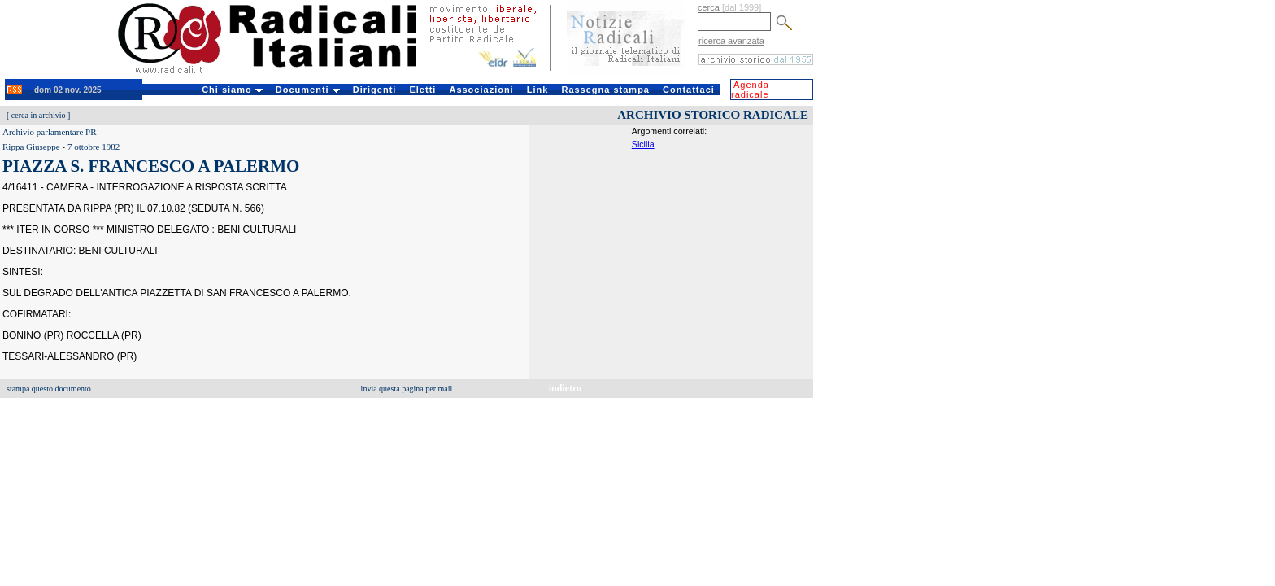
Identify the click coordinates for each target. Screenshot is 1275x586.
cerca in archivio (38, 115)
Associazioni (481, 89)
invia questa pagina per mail (407, 388)
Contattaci (689, 89)
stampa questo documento (49, 388)
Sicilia (643, 144)
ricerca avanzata (731, 41)
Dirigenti (375, 89)
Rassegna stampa (605, 89)
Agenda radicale (750, 89)
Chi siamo (232, 89)
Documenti (308, 89)
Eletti (422, 89)
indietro (565, 388)
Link (538, 89)
